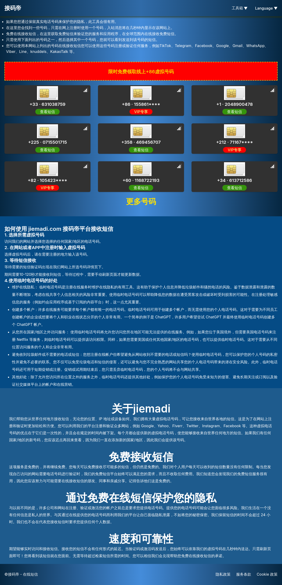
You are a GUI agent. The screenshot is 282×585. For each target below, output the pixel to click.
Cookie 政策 (267, 574)
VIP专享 (141, 111)
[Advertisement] (37, 105)
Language (266, 8)
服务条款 (243, 574)
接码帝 (12, 8)
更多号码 (141, 201)
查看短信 (141, 149)
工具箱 (240, 8)
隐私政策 (223, 574)
